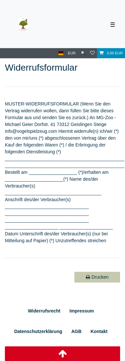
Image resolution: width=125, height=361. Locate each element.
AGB (76, 331)
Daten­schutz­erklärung (38, 331)
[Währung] (72, 53)
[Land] (61, 53)
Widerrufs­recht (44, 310)
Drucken (97, 277)
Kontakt (98, 331)
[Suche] (83, 53)
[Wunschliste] (92, 53)
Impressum (82, 310)
